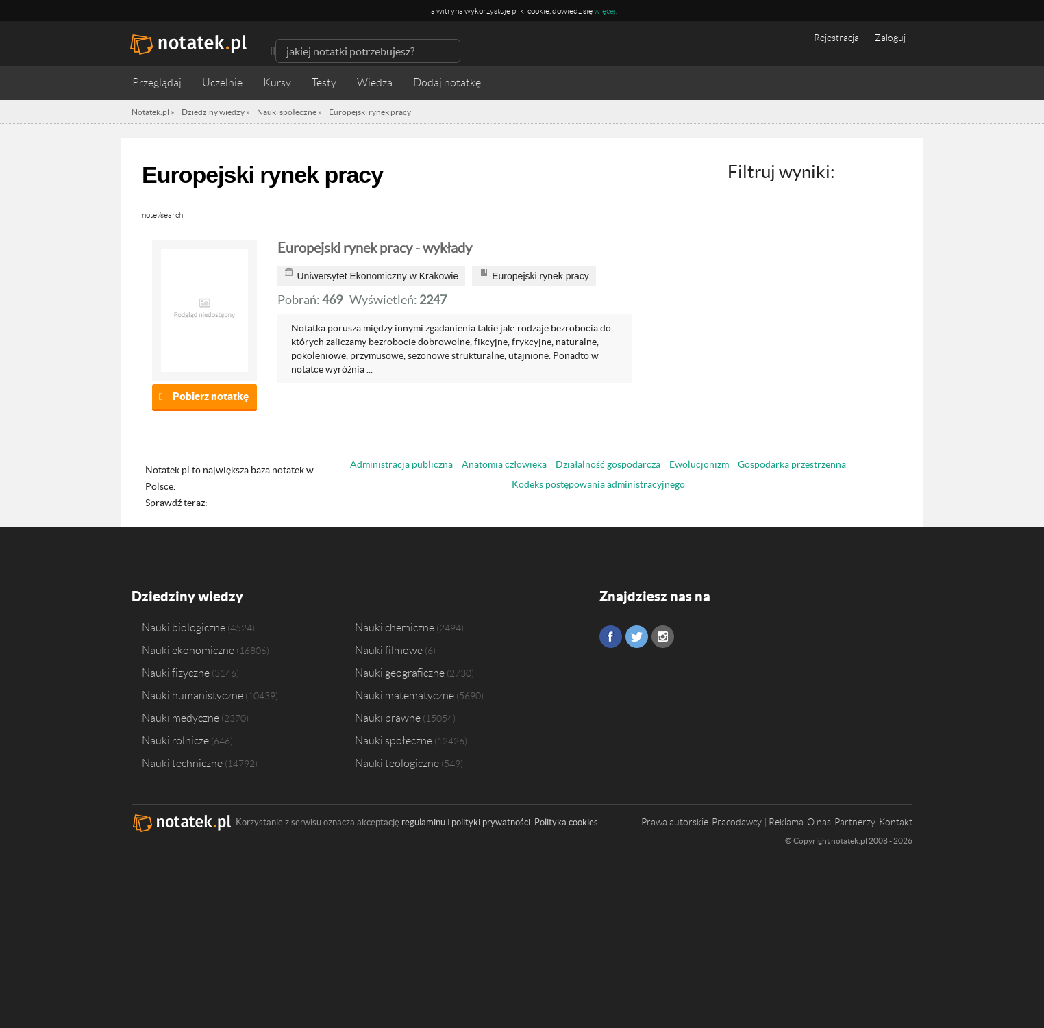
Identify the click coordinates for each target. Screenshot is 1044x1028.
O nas (819, 821)
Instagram (662, 636)
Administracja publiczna (401, 464)
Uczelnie (222, 82)
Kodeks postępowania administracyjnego (598, 484)
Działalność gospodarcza (608, 464)
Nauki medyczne (180, 718)
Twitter (636, 636)
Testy (324, 82)
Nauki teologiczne (397, 763)
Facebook (610, 636)
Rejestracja (836, 37)
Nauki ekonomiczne (188, 650)
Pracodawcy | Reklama (758, 821)
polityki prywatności (490, 822)
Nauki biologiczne (183, 627)
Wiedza (375, 82)
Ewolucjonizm (699, 464)
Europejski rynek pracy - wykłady (374, 247)
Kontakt (895, 821)
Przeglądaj (157, 82)
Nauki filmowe (389, 650)
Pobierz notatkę (211, 396)
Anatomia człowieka (504, 464)
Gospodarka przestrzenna (792, 464)
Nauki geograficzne (400, 672)
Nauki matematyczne (404, 695)
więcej (605, 10)
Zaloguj (890, 37)
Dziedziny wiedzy (187, 596)
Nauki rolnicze (175, 740)
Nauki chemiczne (394, 627)
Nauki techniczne (182, 763)
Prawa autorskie (674, 821)
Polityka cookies (566, 822)
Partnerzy (854, 821)
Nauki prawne (388, 718)
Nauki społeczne (393, 740)
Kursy (277, 82)
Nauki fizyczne (176, 672)
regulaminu (423, 822)
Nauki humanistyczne (192, 695)
